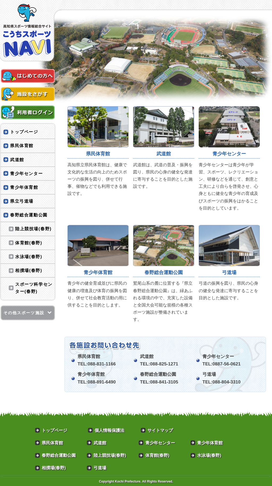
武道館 (17, 159)
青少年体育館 (24, 187)
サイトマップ (160, 430)
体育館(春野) (28, 243)
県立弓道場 (21, 201)
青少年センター (26, 173)
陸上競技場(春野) (33, 229)
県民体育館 (21, 145)
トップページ (24, 132)
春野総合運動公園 (29, 215)
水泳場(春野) (28, 256)
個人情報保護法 (109, 430)
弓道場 (100, 468)
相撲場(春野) (28, 270)
